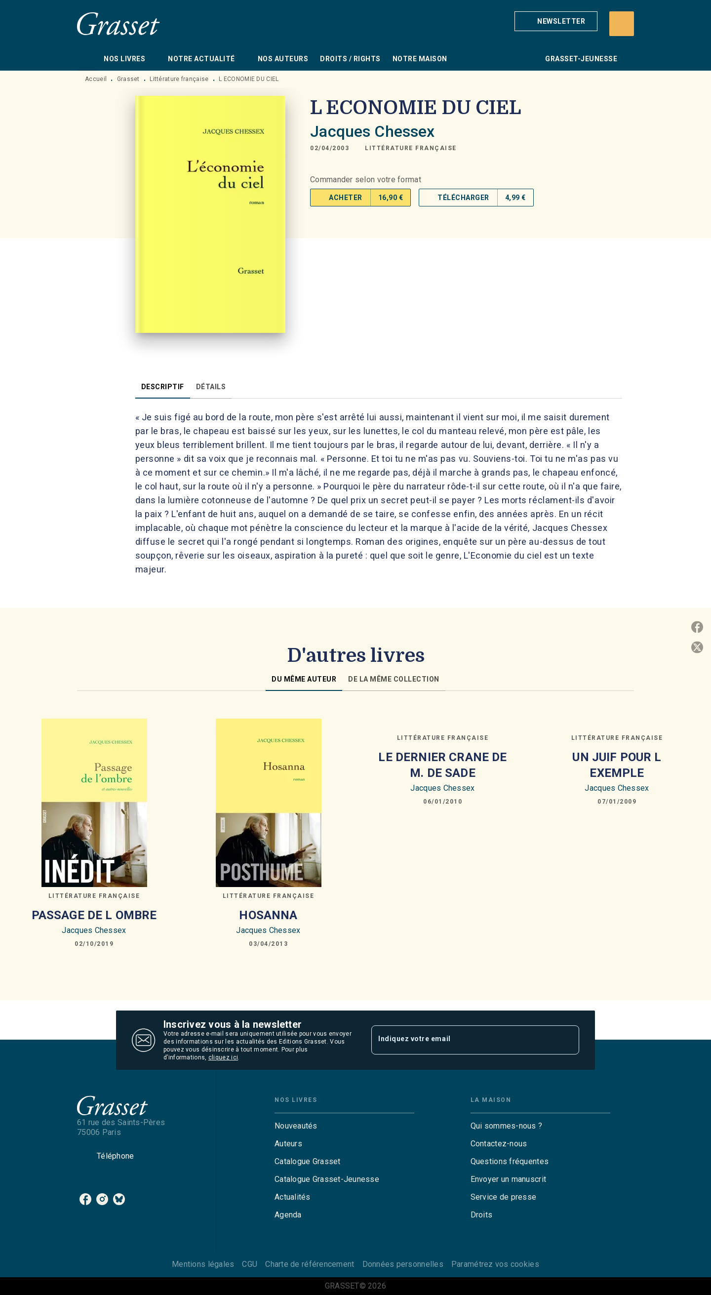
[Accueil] (118, 23)
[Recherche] (621, 23)
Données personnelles (402, 1264)
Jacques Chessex (372, 131)
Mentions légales (203, 1264)
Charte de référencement (309, 1264)
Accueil (96, 79)
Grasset (128, 79)
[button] (555, 21)
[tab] (87, 59)
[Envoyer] (567, 1040)
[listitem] (85, 1199)
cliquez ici (223, 1057)
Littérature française (179, 79)
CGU (249, 1264)
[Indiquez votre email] (462, 1040)
